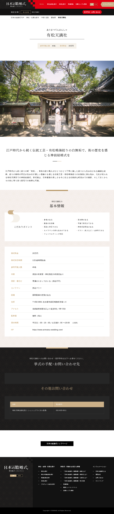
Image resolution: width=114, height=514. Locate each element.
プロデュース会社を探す (48, 484)
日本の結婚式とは (101, 471)
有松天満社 (35, 12)
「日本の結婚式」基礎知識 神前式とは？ (75, 474)
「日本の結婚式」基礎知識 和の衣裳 (74, 481)
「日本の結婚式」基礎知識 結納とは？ (74, 471)
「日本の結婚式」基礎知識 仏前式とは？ (75, 477)
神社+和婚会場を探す (47, 474)
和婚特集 (65, 484)
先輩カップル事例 (68, 490)
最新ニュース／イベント (70, 487)
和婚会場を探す (45, 477)
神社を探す (44, 471)
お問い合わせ (99, 477)
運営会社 (98, 474)
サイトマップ (99, 481)
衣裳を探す (44, 481)
